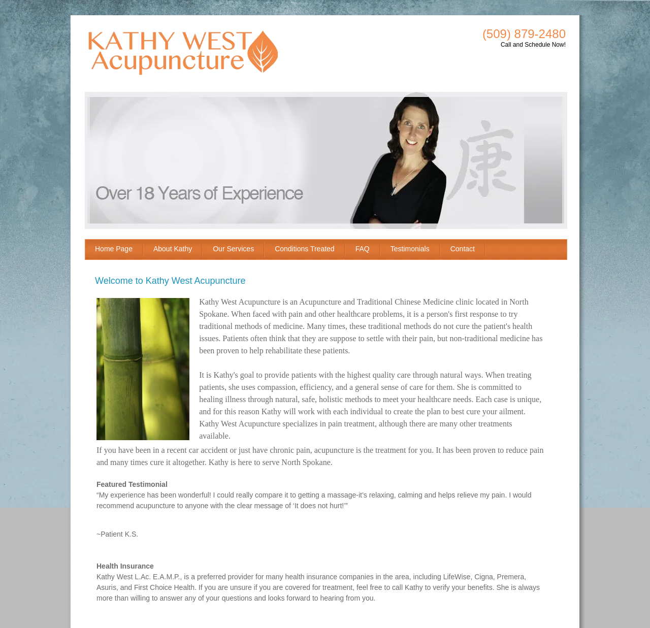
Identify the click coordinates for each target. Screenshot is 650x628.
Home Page (114, 249)
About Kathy (172, 249)
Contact (462, 249)
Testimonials (410, 249)
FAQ (362, 249)
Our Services (233, 249)
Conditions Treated (305, 249)
